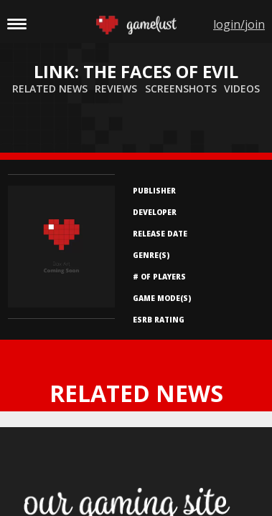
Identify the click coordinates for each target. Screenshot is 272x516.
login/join (239, 24)
